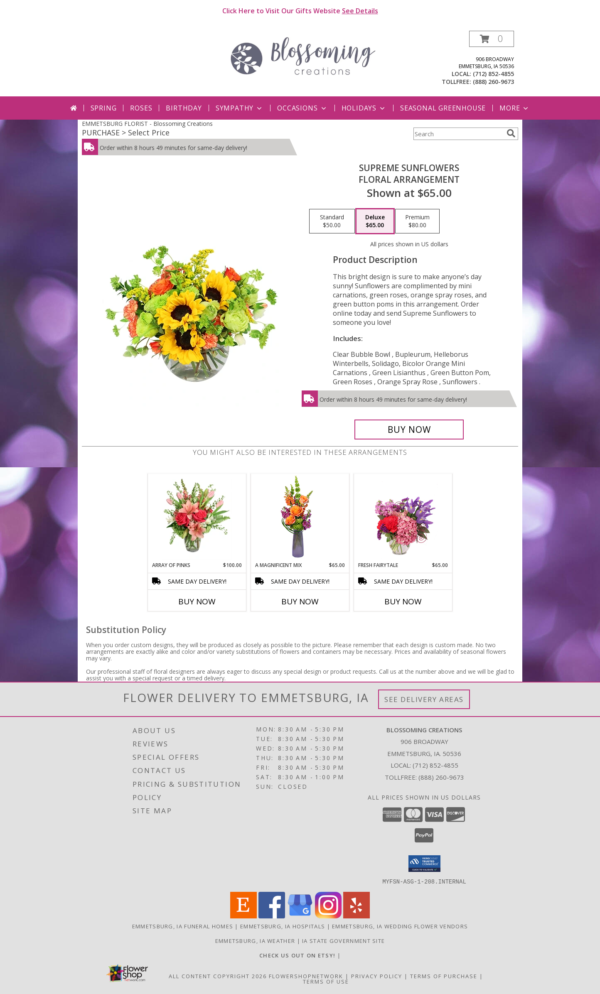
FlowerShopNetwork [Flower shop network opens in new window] (306, 975)
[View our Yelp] (356, 916)
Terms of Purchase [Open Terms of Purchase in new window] (443, 975)
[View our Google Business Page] (300, 916)
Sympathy (239, 108)
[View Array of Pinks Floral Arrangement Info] (197, 518)
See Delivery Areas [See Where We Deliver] (424, 699)
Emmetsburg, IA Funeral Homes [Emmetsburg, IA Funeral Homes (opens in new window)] (182, 926)
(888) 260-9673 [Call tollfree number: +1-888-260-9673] (493, 82)
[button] (491, 39)
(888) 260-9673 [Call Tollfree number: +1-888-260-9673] (441, 777)
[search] (511, 133)
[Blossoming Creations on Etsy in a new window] (298, 955)
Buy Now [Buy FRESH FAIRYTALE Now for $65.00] (403, 601)
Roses (141, 108)
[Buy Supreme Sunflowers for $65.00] (409, 429)
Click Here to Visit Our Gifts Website (300, 10)
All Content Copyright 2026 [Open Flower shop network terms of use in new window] (218, 975)
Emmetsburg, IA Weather (255, 940)
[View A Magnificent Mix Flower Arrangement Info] (300, 518)
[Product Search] (458, 134)
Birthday (184, 108)
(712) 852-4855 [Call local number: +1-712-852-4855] (493, 74)
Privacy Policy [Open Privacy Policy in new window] (376, 975)
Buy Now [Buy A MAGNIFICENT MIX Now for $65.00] (300, 601)
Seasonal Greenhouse (443, 108)
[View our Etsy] (243, 916)
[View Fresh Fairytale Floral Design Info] (403, 518)
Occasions (302, 108)
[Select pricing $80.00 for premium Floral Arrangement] (417, 221)
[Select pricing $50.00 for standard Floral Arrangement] (332, 221)
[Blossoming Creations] (303, 55)
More (514, 108)
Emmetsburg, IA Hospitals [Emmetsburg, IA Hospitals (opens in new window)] (282, 926)
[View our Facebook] (271, 916)
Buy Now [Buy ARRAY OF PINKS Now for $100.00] (197, 601)
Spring (104, 108)
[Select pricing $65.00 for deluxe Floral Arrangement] (375, 221)
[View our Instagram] (328, 916)
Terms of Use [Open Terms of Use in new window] (326, 981)
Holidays (364, 108)
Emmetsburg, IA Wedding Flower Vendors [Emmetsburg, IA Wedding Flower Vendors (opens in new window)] (400, 926)
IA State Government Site (343, 940)
